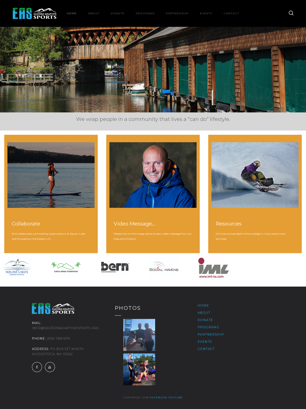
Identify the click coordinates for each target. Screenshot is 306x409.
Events (206, 13)
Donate (118, 13)
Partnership (177, 13)
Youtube (175, 397)
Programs (145, 13)
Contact (231, 13)
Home (72, 13)
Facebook (158, 397)
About (93, 13)
